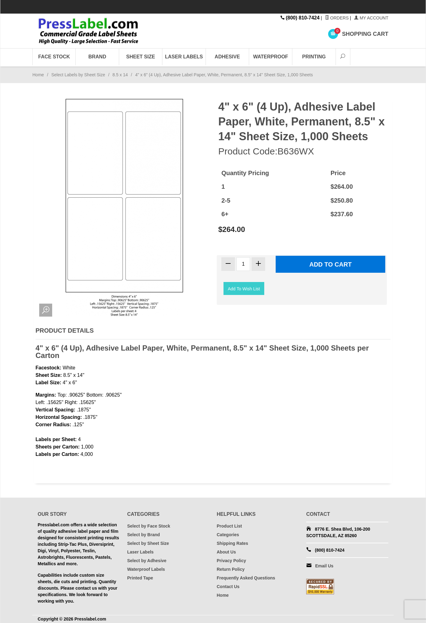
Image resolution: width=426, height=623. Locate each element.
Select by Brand (143, 534)
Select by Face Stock (148, 526)
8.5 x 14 (120, 74)
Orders (337, 17)
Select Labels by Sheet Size (78, 74)
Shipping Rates (232, 543)
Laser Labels (184, 56)
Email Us (324, 565)
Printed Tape (140, 577)
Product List (229, 526)
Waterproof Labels (146, 569)
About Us (226, 551)
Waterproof (270, 56)
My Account (371, 17)
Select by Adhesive (146, 560)
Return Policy (230, 569)
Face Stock (54, 56)
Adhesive (227, 56)
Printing (314, 56)
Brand (97, 56)
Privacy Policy (231, 560)
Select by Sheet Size (148, 543)
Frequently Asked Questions (246, 577)
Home (38, 74)
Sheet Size (140, 56)
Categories (228, 534)
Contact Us (228, 586)
